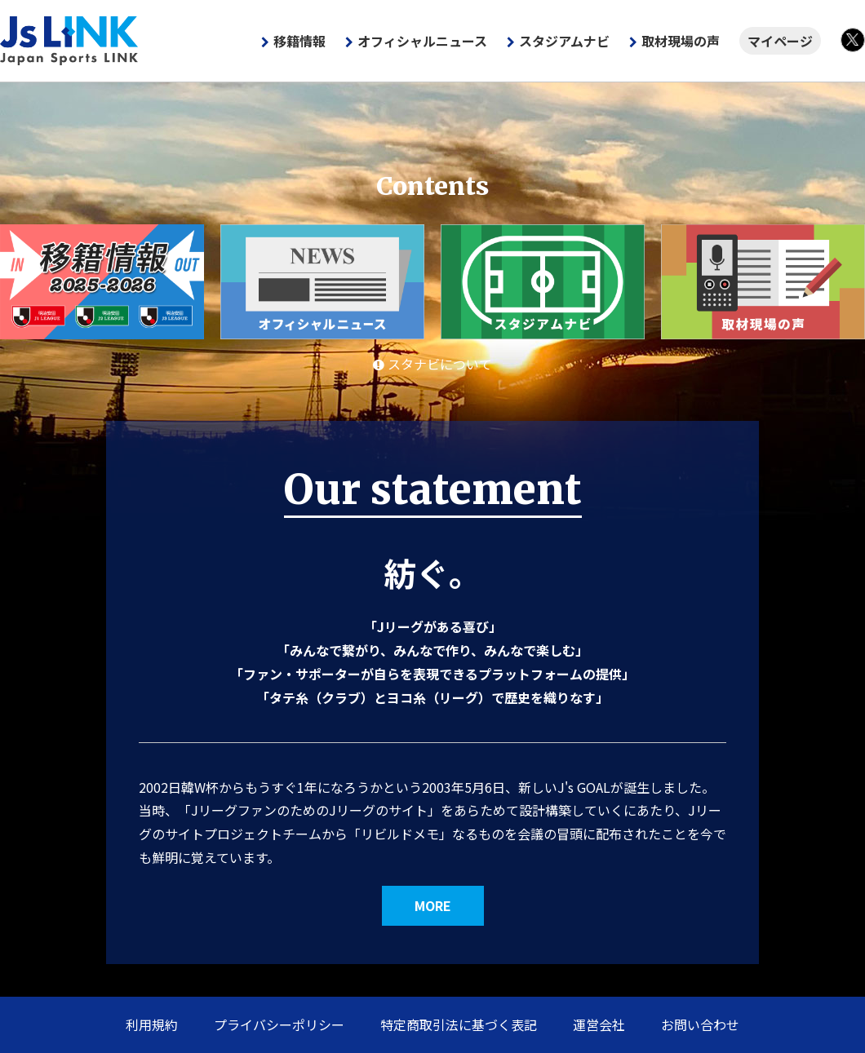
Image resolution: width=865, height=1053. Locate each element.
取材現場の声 (680, 41)
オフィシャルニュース (422, 41)
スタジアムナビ (564, 41)
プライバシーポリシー (279, 1024)
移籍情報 (299, 41)
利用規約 (152, 1024)
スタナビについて (432, 364)
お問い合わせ (700, 1024)
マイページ (780, 41)
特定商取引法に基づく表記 (458, 1024)
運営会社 (599, 1024)
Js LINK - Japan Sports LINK (69, 40)
